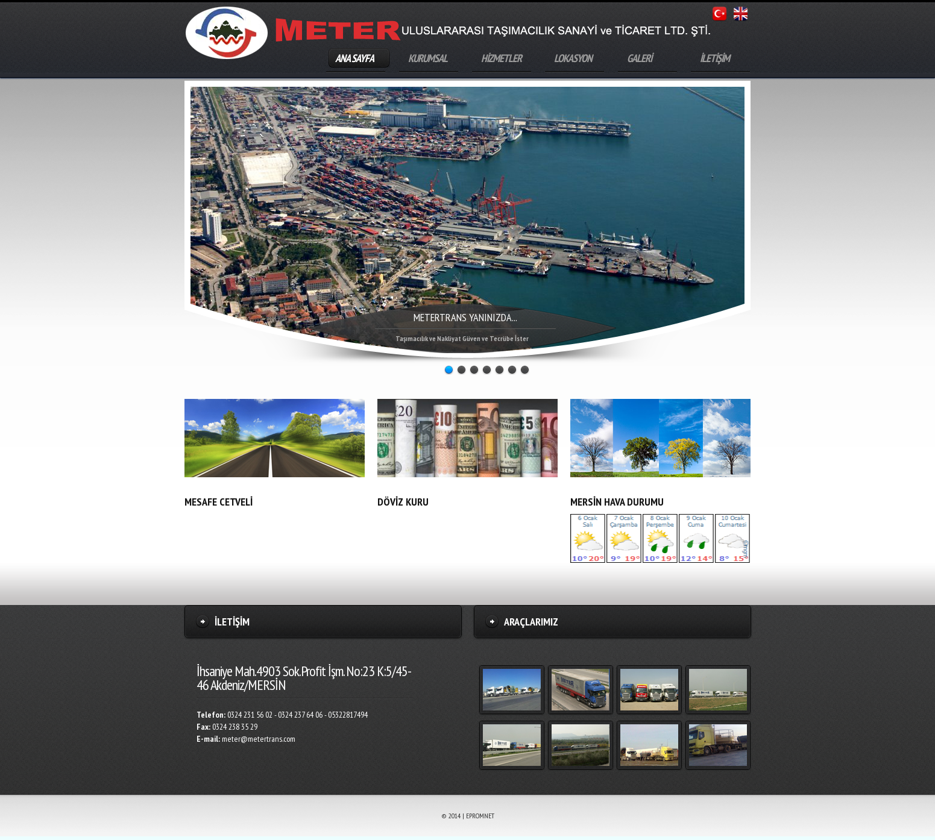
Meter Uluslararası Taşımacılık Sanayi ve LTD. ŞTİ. (226, 33)
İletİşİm (232, 621)
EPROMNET (480, 815)
